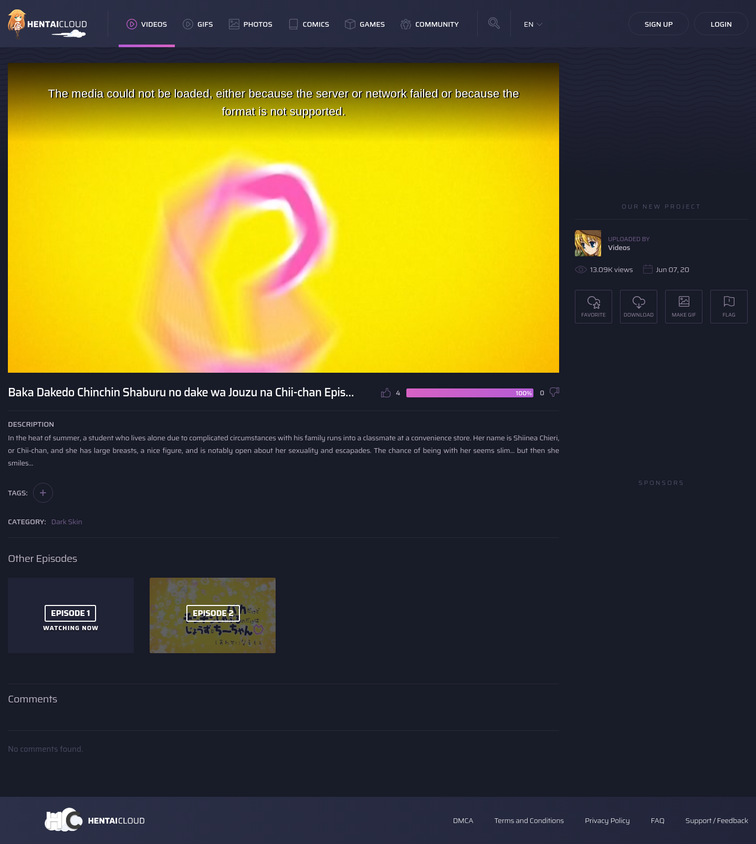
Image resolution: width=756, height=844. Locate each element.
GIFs (198, 24)
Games (365, 24)
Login (721, 24)
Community (430, 24)
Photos (250, 24)
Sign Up (659, 24)
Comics (308, 24)
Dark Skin (66, 521)
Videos (147, 24)
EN (529, 24)
